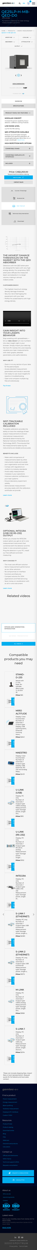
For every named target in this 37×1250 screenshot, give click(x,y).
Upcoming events (8, 1197)
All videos (18, 643)
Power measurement (10, 1099)
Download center (8, 1130)
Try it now (7, 386)
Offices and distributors (10, 1155)
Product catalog (8, 1127)
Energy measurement (24, 31)
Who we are (7, 1194)
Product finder (7, 1124)
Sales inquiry (7, 1158)
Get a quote (14, 905)
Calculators (6, 1147)
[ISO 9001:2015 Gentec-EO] (6, 1207)
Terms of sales (23, 1246)
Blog (4, 1133)
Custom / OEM (7, 1115)
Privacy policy (13, 1246)
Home (3, 31)
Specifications (18, 106)
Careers (5, 1200)
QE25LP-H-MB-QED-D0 (8, 32)
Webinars (6, 1140)
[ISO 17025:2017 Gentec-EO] (16, 1207)
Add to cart (18, 177)
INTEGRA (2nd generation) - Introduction (14, 627)
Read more (20, 140)
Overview (18, 101)
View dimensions (18, 83)
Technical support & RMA (11, 1162)
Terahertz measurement (11, 1108)
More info (9, 701)
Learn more (7, 495)
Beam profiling (8, 1105)
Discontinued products (10, 1143)
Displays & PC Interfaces (10, 1112)
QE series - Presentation (18, 636)
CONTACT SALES (18, 182)
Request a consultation (10, 1165)
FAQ (4, 1137)
